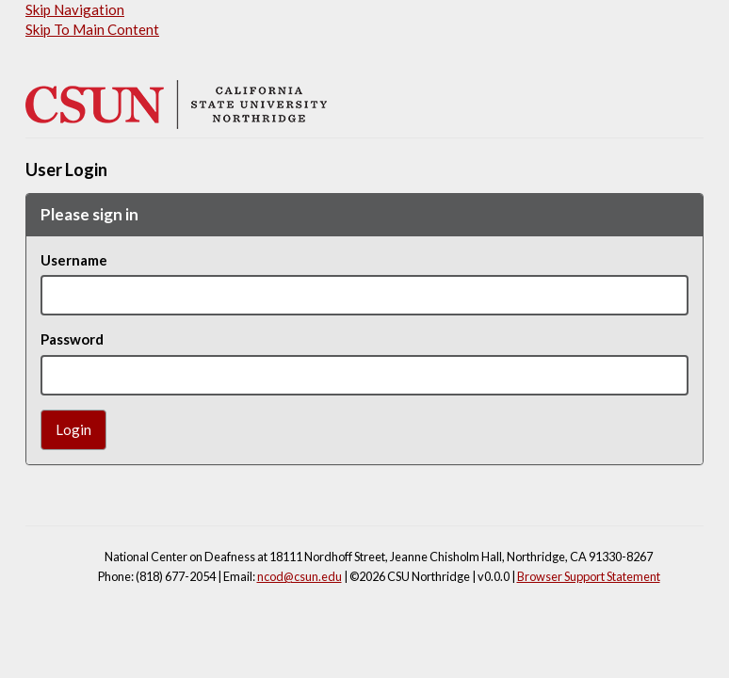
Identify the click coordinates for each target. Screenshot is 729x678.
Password (72, 339)
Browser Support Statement (588, 576)
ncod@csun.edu (299, 576)
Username (73, 259)
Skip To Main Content (92, 29)
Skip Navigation (74, 9)
